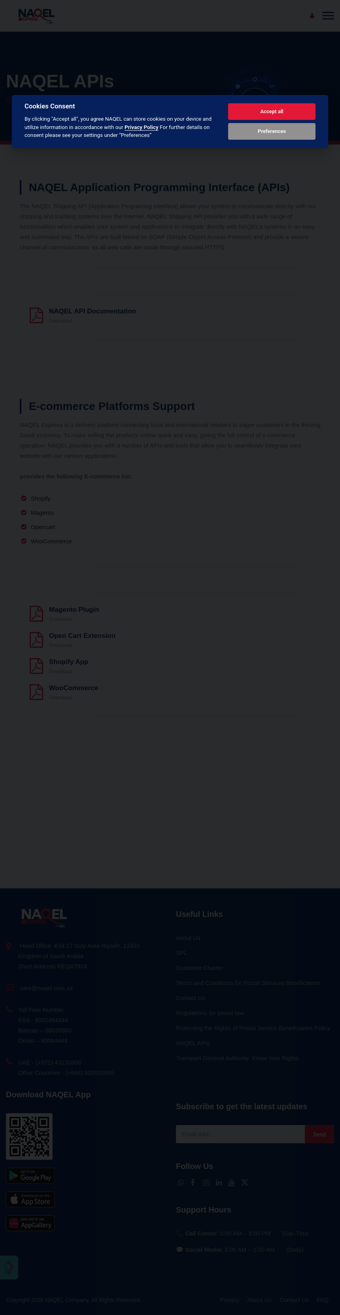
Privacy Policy (142, 127)
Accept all (271, 111)
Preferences (272, 131)
